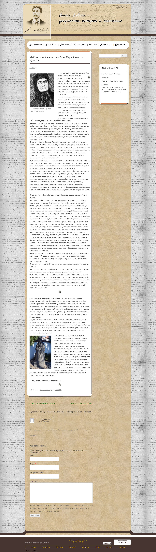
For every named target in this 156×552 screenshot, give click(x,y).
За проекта (36, 44)
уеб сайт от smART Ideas (31, 550)
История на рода (46, 390)
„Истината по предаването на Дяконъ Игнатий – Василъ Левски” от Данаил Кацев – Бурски (114, 89)
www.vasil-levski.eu (122, 35)
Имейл (33, 464)
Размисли (65, 44)
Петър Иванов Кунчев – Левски (42, 404)
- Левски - (105, 85)
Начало (34, 547)
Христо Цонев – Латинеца (82, 404)
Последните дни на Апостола (112, 81)
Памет (93, 44)
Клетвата (105, 77)
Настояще (105, 44)
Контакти (120, 44)
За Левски (51, 44)
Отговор (32, 435)
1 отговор (33, 68)
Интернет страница (37, 472)
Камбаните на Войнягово (111, 74)
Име (32, 455)
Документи (79, 44)
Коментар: (33, 481)
